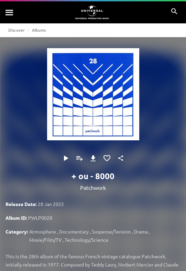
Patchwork (93, 187)
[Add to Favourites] (107, 158)
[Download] (93, 158)
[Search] (10, 12)
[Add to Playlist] (79, 158)
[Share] (121, 158)
